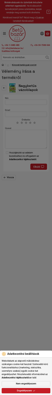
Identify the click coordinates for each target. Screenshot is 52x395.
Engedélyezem (26, 390)
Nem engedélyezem (26, 383)
